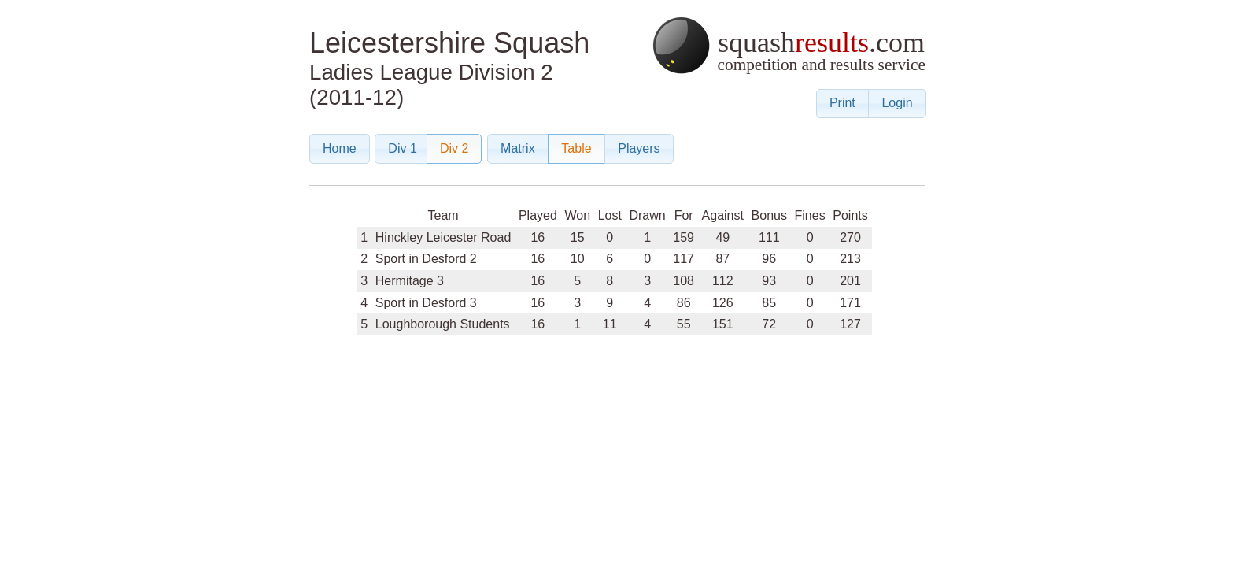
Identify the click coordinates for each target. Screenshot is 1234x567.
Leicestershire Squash (449, 43)
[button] (842, 103)
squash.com (788, 45)
